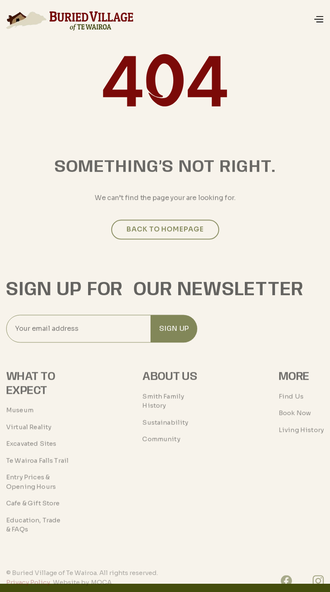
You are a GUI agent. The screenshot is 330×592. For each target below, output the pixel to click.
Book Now (295, 421)
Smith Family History (163, 409)
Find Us (291, 404)
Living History (301, 438)
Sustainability (165, 430)
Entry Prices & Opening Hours (31, 490)
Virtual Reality (28, 435)
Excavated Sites (31, 452)
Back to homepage (165, 237)
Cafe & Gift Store (33, 511)
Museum (19, 418)
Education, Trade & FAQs (33, 533)
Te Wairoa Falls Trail (37, 469)
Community (161, 447)
